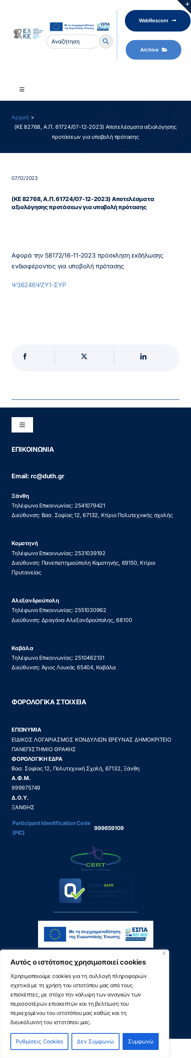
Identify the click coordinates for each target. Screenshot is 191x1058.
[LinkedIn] (143, 357)
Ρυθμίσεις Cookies (39, 1041)
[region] (84, 1004)
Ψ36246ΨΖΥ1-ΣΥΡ (39, 285)
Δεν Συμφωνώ (95, 1041)
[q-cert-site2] (96, 848)
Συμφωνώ (140, 1041)
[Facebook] (25, 357)
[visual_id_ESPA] (80, 21)
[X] (84, 357)
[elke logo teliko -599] (27, 31)
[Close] (164, 953)
